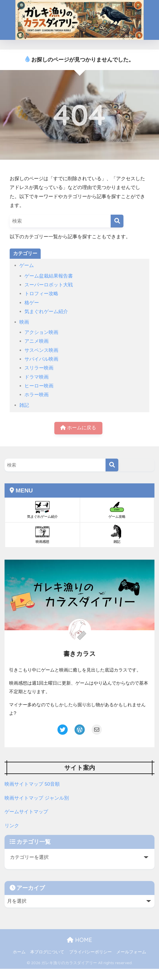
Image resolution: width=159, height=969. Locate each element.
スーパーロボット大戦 (48, 285)
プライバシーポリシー (90, 952)
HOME (79, 940)
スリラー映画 (38, 368)
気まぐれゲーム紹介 (46, 311)
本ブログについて (47, 952)
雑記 (24, 405)
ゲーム (26, 265)
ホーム (19, 952)
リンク (12, 826)
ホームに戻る (78, 428)
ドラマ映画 (36, 377)
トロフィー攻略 (41, 293)
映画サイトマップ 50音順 (32, 784)
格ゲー (31, 302)
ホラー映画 (36, 394)
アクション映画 (41, 332)
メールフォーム (131, 952)
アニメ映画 (36, 341)
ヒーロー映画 (38, 386)
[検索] (117, 221)
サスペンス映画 (41, 350)
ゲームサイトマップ (26, 812)
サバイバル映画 (41, 359)
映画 (24, 322)
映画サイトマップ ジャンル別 (37, 798)
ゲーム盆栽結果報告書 (48, 276)
